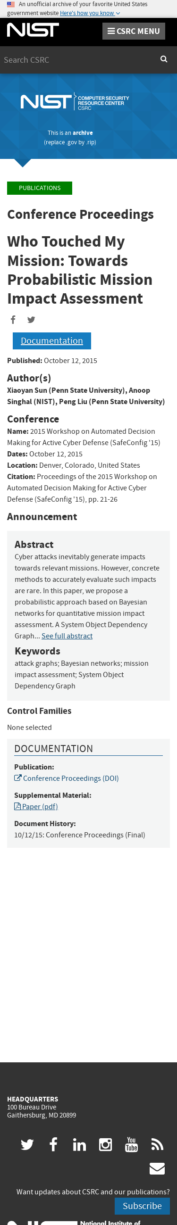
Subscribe (142, 1206)
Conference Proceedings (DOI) (66, 778)
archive (83, 133)
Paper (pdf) (36, 806)
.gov (71, 142)
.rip (90, 142)
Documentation (52, 341)
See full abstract (67, 636)
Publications (39, 187)
